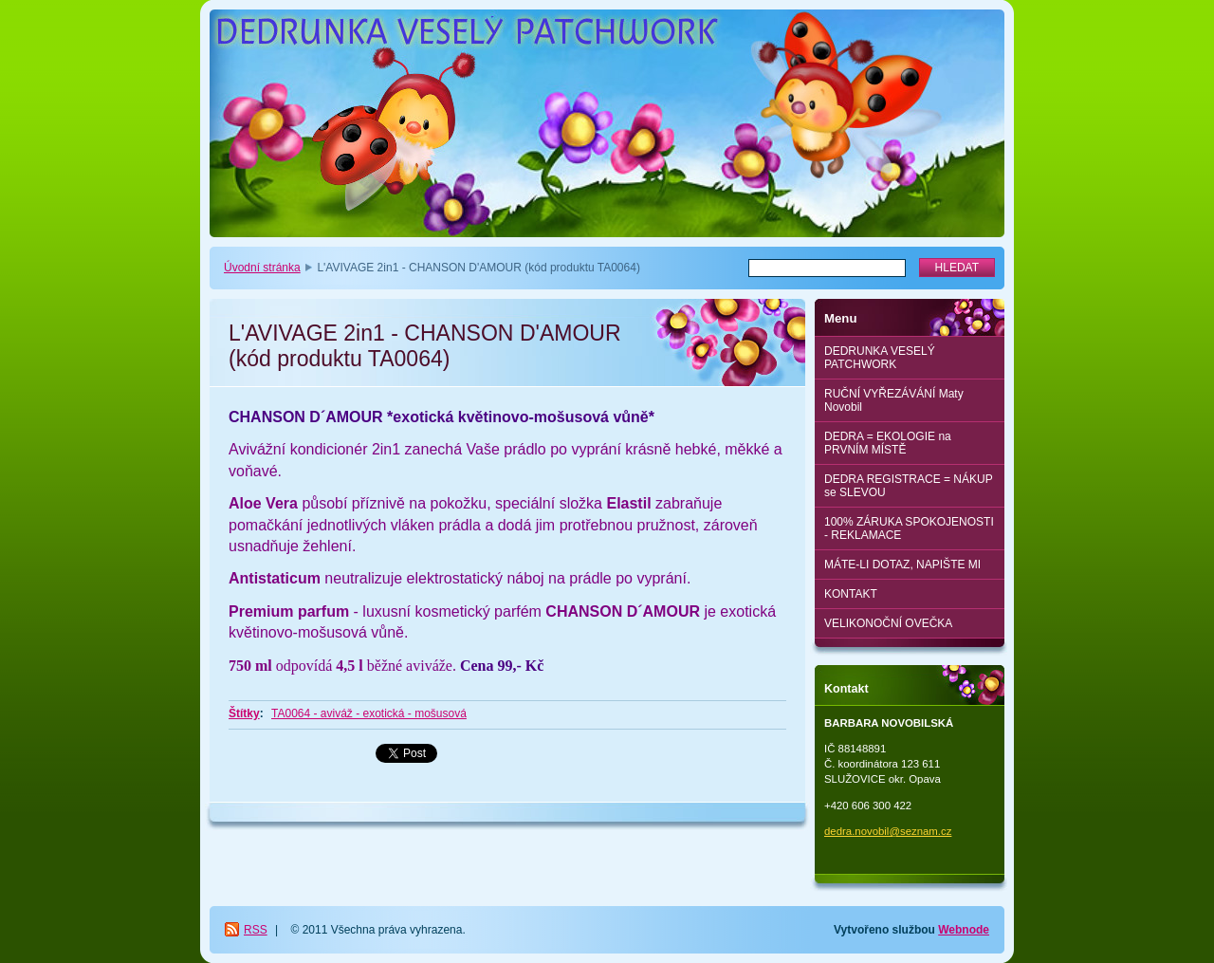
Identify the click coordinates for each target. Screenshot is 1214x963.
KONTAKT (850, 594)
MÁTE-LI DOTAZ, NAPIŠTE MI (902, 564)
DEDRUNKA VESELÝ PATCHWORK (879, 357)
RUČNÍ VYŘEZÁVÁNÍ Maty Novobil (894, 400)
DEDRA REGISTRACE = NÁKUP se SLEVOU (908, 485)
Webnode (963, 929)
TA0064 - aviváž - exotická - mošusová (369, 713)
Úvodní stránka (262, 267)
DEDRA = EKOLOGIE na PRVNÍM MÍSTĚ (887, 443)
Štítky (244, 713)
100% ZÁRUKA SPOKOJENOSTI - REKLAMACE (909, 528)
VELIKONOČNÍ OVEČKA (888, 623)
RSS (255, 929)
